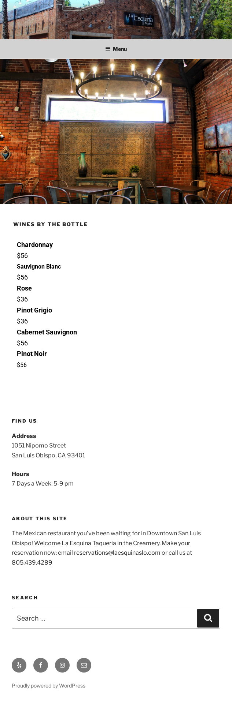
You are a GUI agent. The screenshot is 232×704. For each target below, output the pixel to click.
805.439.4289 (32, 562)
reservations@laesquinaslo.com (117, 552)
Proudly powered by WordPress (48, 685)
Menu (116, 49)
